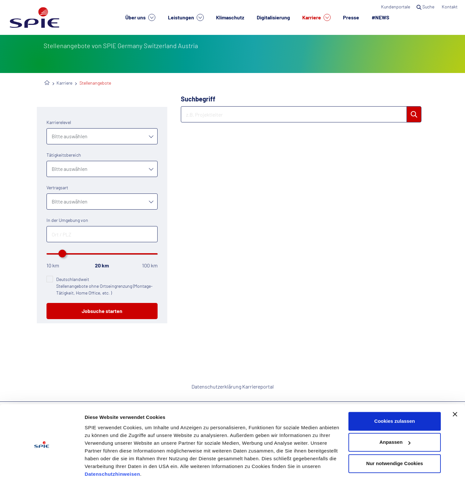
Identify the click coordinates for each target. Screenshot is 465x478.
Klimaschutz (230, 17)
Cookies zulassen (394, 394)
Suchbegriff (198, 99)
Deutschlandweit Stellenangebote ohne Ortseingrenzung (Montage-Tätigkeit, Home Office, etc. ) (104, 286)
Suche (426, 6)
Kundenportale (395, 6)
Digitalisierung (273, 17)
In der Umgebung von (67, 220)
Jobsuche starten (102, 311)
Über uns (140, 17)
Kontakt (450, 6)
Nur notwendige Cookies (394, 437)
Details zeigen (101, 465)
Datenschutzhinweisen (112, 447)
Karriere (316, 17)
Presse (351, 17)
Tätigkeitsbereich (63, 155)
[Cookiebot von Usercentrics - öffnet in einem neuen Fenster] (42, 465)
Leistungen (186, 17)
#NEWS (380, 17)
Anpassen (394, 415)
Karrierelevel (58, 122)
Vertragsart (57, 187)
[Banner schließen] (455, 387)
